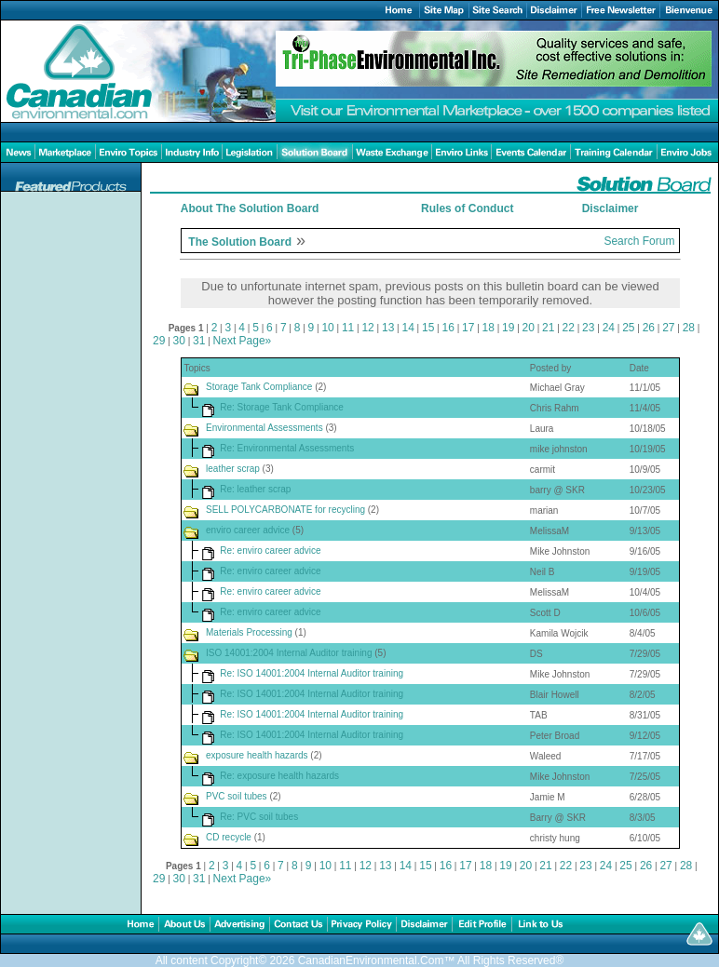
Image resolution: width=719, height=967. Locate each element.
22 (569, 327)
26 (649, 327)
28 (689, 327)
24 (609, 327)
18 (488, 327)
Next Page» (242, 340)
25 (628, 327)
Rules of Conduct (467, 208)
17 (468, 327)
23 (588, 327)
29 (159, 340)
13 (388, 327)
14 (407, 327)
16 (448, 327)
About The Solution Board (250, 208)
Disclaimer (610, 208)
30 (179, 340)
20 (528, 327)
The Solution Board (240, 241)
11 (348, 327)
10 (327, 327)
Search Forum (639, 241)
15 (428, 327)
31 (199, 340)
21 (548, 327)
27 (668, 327)
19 (508, 327)
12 (367, 327)
